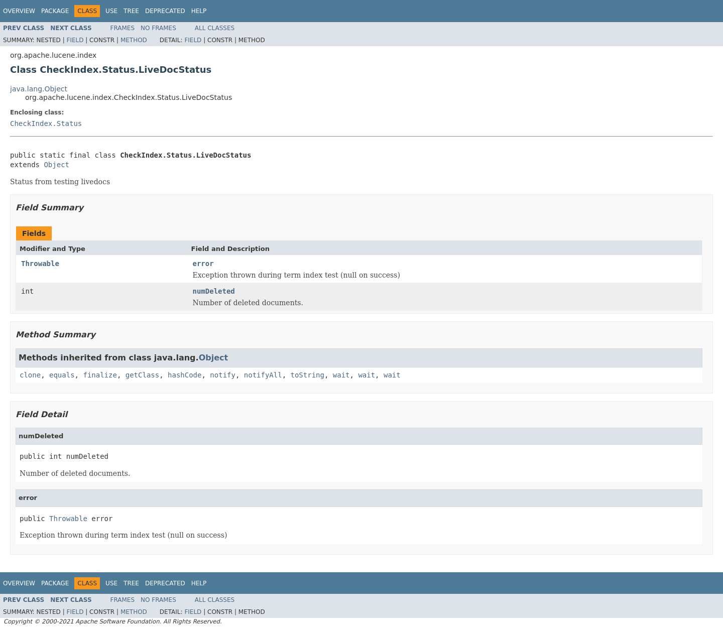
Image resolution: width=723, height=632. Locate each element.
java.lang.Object (38, 89)
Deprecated (165, 11)
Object (56, 165)
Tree (131, 11)
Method (133, 40)
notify (222, 375)
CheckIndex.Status (46, 123)
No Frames (158, 28)
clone (30, 375)
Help (199, 11)
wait (341, 375)
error (203, 264)
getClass (142, 375)
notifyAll (263, 375)
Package (55, 11)
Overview (19, 11)
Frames (122, 28)
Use (111, 11)
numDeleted (214, 291)
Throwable (40, 264)
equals (62, 375)
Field (74, 40)
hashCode (184, 375)
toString (307, 375)
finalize (99, 375)
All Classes (214, 28)
